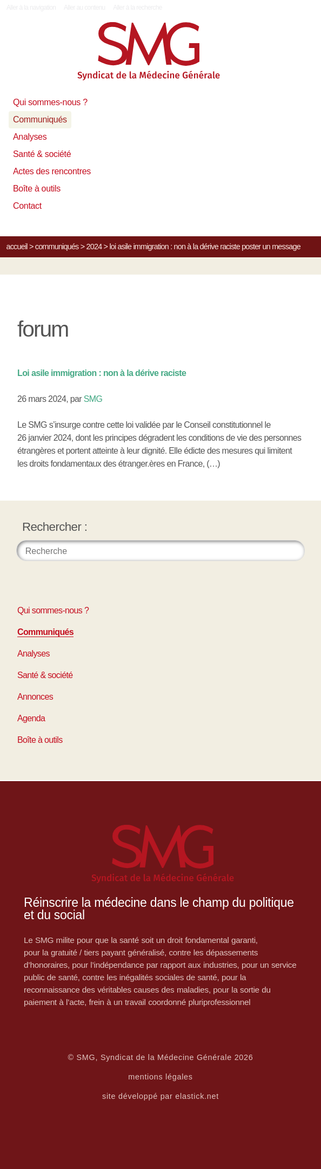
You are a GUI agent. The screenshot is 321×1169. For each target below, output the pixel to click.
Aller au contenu (84, 7)
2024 (94, 246)
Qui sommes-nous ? (50, 102)
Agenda (31, 718)
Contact (27, 205)
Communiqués (40, 119)
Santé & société (42, 154)
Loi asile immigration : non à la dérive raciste (101, 373)
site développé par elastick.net (160, 1096)
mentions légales (160, 1076)
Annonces (35, 696)
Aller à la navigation (31, 7)
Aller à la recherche (137, 7)
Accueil (17, 246)
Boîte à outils (37, 188)
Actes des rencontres (52, 171)
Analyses (29, 136)
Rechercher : (55, 527)
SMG (93, 399)
